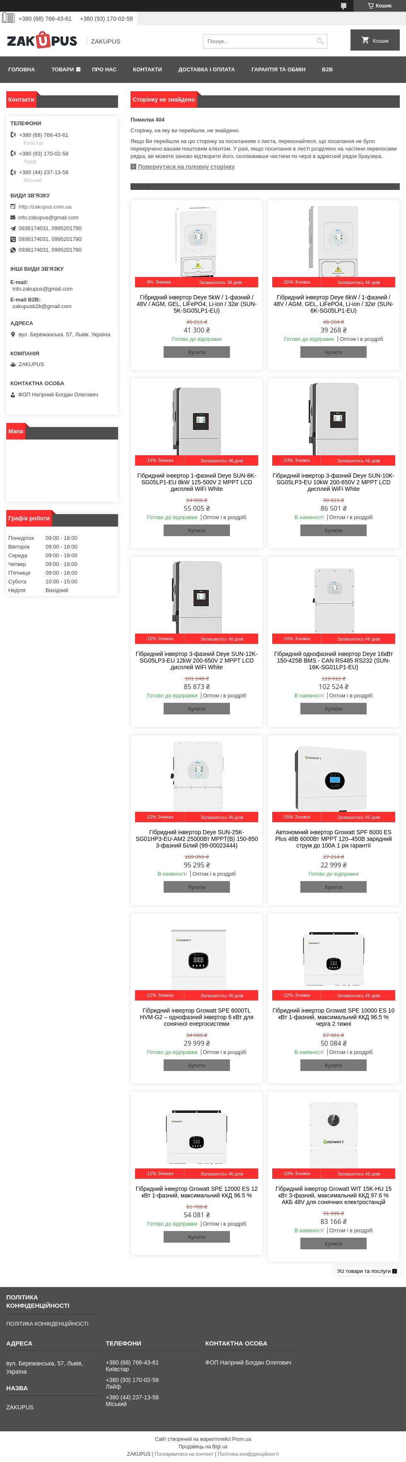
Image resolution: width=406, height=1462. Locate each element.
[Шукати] (320, 41)
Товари (62, 69)
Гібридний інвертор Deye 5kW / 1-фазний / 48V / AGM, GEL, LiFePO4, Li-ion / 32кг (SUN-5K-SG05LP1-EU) (197, 304)
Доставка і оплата (207, 69)
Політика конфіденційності (248, 1454)
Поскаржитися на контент (184, 1454)
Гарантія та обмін (278, 69)
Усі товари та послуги (364, 1271)
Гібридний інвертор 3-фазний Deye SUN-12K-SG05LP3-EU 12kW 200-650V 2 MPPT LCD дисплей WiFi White (197, 660)
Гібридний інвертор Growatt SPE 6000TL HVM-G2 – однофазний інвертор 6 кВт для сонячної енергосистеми (197, 1017)
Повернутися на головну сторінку (186, 166)
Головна (21, 69)
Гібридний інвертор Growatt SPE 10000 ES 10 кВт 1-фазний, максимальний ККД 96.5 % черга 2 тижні (334, 1017)
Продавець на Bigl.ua (203, 1447)
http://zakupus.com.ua (45, 207)
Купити (196, 352)
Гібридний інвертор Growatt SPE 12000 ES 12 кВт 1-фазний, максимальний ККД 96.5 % (197, 1192)
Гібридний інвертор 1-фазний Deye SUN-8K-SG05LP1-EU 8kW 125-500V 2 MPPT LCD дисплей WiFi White (196, 482)
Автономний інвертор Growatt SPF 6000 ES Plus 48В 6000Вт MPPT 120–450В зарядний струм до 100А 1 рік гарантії (333, 839)
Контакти (147, 69)
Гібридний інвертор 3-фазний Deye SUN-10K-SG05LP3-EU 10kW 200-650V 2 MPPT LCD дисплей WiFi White (334, 482)
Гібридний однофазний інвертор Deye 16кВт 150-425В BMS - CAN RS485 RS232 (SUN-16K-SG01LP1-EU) (333, 660)
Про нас (104, 69)
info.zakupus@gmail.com (48, 217)
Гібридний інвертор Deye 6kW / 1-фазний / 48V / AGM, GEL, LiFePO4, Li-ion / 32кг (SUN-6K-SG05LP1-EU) (333, 304)
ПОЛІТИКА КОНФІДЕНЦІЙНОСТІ (47, 1324)
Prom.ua (241, 1439)
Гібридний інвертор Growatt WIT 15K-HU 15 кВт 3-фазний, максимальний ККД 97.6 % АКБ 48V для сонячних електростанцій (334, 1195)
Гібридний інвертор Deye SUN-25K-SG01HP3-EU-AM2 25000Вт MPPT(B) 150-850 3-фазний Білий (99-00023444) (196, 839)
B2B (327, 69)
